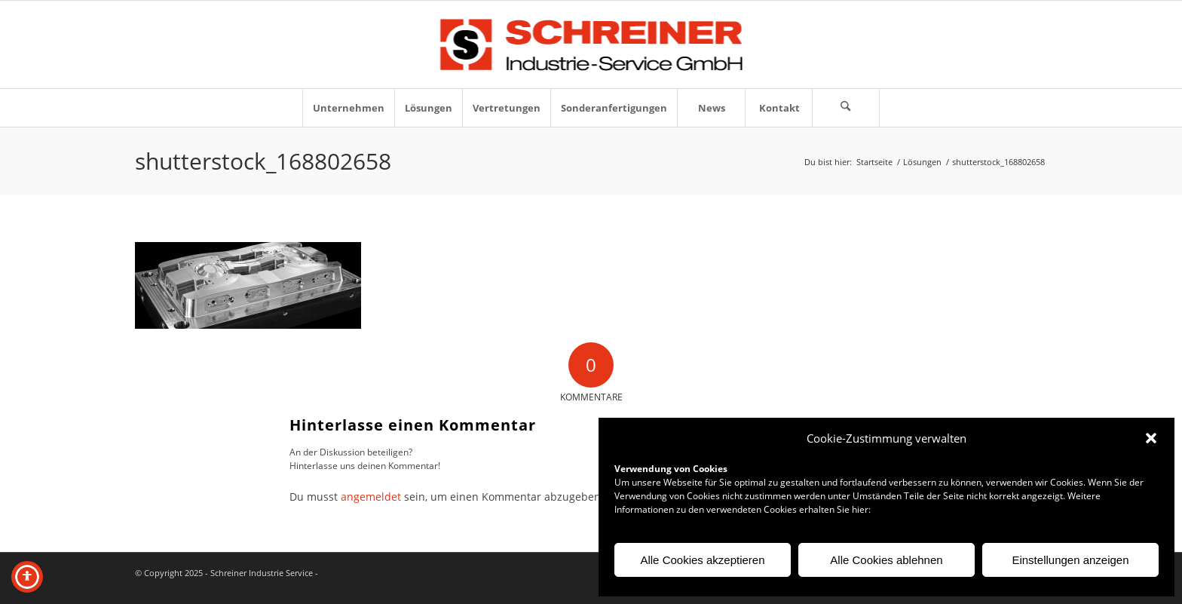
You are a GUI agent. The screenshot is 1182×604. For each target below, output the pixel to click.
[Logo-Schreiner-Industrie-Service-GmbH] (591, 44)
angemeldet (371, 496)
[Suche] (846, 108)
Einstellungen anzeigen (1070, 559)
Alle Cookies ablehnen (886, 559)
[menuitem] (348, 108)
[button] (1151, 438)
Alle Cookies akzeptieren (702, 559)
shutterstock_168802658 (263, 161)
